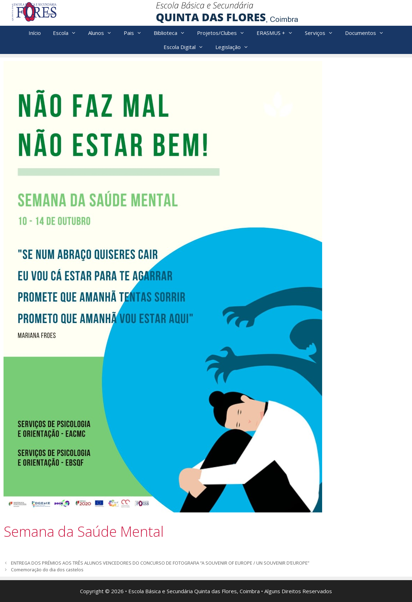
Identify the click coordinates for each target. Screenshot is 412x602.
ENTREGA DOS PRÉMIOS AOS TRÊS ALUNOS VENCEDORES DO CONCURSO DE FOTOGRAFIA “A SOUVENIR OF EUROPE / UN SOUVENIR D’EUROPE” (160, 563)
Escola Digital (186, 47)
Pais (136, 33)
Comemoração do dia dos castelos (47, 569)
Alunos (103, 33)
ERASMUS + (278, 33)
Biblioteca (172, 33)
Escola (67, 33)
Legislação (234, 47)
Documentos (367, 33)
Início (35, 32)
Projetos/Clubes (224, 33)
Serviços (322, 33)
